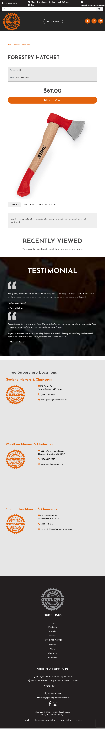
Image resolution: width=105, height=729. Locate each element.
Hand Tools (26, 44)
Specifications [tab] (47, 205)
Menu (53, 21)
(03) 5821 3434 (46, 524)
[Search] (49, 9)
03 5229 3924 (9, 4)
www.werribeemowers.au (50, 465)
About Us (52, 653)
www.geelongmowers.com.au (52, 400)
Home (9, 44)
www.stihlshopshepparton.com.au (55, 529)
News (52, 649)
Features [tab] (28, 205)
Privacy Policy (65, 721)
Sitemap (79, 721)
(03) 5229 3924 (46, 395)
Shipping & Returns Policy (44, 721)
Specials (52, 636)
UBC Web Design (57, 715)
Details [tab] (14, 205)
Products (17, 44)
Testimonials (52, 658)
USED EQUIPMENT (52, 641)
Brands (52, 632)
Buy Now (52, 100)
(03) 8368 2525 (46, 460)
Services (52, 645)
